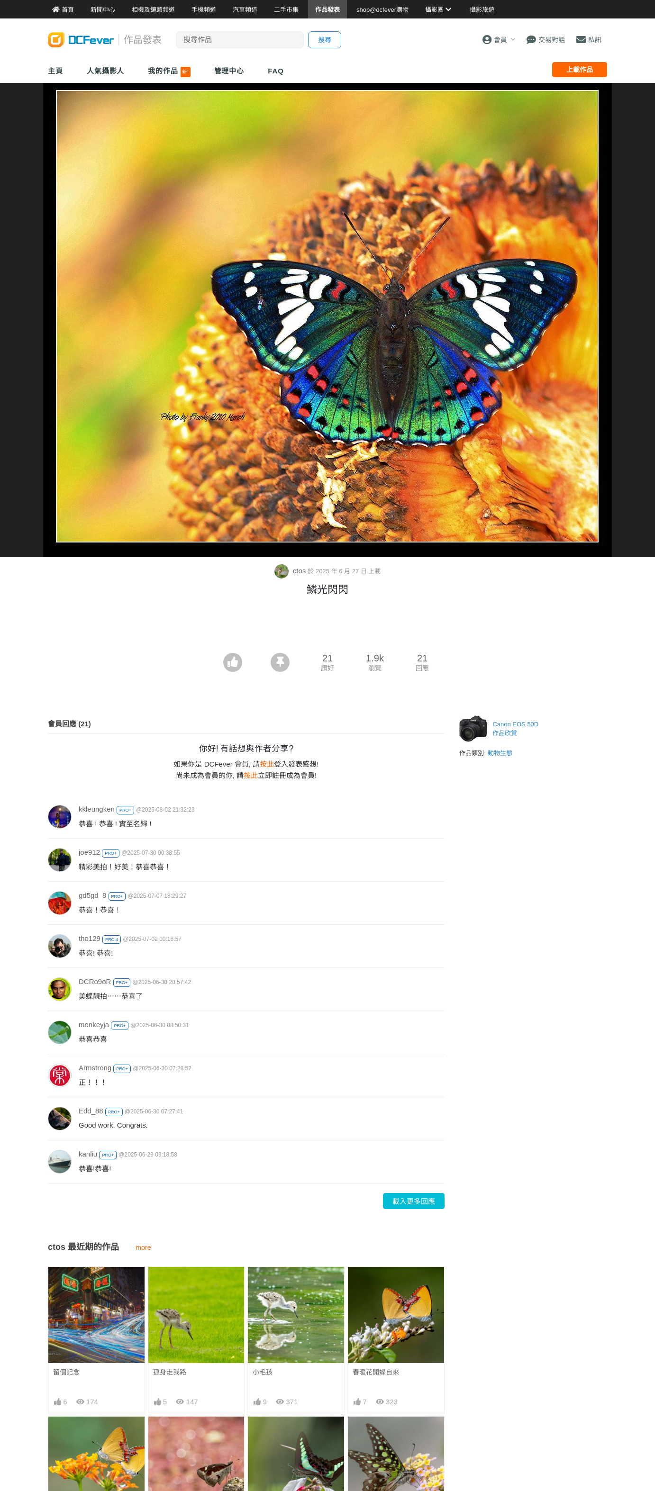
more (143, 1247)
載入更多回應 (413, 1201)
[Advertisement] (327, 626)
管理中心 (229, 71)
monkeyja (94, 1025)
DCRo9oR (95, 981)
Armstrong (95, 1068)
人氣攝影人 (106, 71)
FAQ (276, 71)
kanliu (88, 1154)
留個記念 (66, 1372)
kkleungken (97, 809)
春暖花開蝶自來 (376, 1372)
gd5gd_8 (92, 895)
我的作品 (169, 72)
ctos (291, 571)
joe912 (89, 852)
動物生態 (500, 753)
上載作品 (579, 69)
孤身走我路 (169, 1372)
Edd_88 (91, 1111)
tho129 (89, 938)
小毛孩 (263, 1372)
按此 (267, 764)
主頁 (55, 71)
